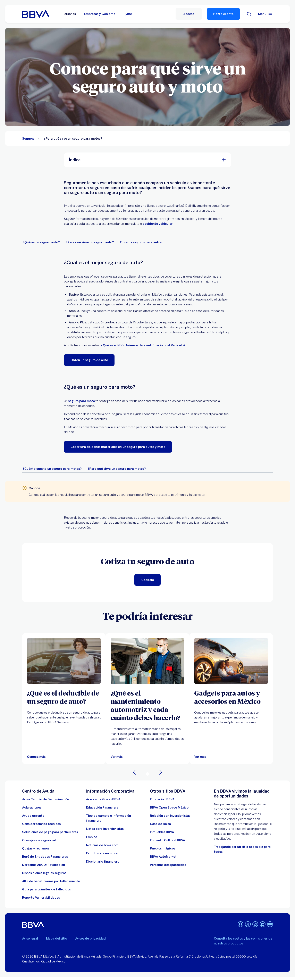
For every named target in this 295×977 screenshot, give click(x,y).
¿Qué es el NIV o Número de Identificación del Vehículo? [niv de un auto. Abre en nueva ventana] (143, 345)
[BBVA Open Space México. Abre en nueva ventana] (169, 807)
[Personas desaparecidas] (168, 864)
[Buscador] (249, 14)
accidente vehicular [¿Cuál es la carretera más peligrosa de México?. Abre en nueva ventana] (157, 224)
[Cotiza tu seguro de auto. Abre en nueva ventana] (147, 580)
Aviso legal (30, 938)
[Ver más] (117, 757)
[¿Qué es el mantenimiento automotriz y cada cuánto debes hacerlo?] (147, 705)
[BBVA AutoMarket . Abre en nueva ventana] (163, 856)
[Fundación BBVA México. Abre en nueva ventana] (162, 799)
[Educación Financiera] (102, 807)
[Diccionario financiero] (102, 861)
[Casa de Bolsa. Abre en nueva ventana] (160, 823)
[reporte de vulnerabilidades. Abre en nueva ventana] (41, 897)
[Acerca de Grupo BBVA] (103, 799)
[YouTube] (270, 924)
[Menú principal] (265, 14)
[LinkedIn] (263, 924)
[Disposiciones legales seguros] (44, 873)
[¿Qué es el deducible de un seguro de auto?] (64, 697)
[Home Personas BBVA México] (35, 14)
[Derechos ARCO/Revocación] (43, 864)
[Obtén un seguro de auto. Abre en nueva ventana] (89, 360)
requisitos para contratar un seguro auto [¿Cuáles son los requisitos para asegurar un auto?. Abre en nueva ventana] (88, 495)
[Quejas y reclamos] (35, 848)
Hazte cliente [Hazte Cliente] (223, 14)
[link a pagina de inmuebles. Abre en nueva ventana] (162, 832)
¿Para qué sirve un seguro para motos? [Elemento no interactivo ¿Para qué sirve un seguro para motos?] (73, 138)
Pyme (128, 14)
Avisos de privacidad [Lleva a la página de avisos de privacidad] (90, 938)
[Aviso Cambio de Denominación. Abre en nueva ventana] (45, 799)
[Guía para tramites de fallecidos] (46, 889)
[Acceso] (189, 14)
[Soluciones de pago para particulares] (50, 832)
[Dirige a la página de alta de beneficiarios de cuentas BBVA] (51, 881)
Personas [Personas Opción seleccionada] (69, 14)
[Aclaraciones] (31, 807)
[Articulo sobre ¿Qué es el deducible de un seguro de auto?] (64, 661)
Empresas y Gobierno (99, 14)
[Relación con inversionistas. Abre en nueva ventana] (170, 815)
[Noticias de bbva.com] (102, 845)
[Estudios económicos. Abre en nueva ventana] (102, 853)
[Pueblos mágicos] (162, 848)
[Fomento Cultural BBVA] (167, 840)
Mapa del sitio (56, 938)
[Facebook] (240, 924)
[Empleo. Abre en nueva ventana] (91, 837)
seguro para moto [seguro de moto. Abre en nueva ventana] (81, 401)
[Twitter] (248, 924)
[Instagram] (255, 924)
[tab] (41, 242)
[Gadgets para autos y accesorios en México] (231, 697)
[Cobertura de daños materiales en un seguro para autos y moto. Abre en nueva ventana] (118, 447)
